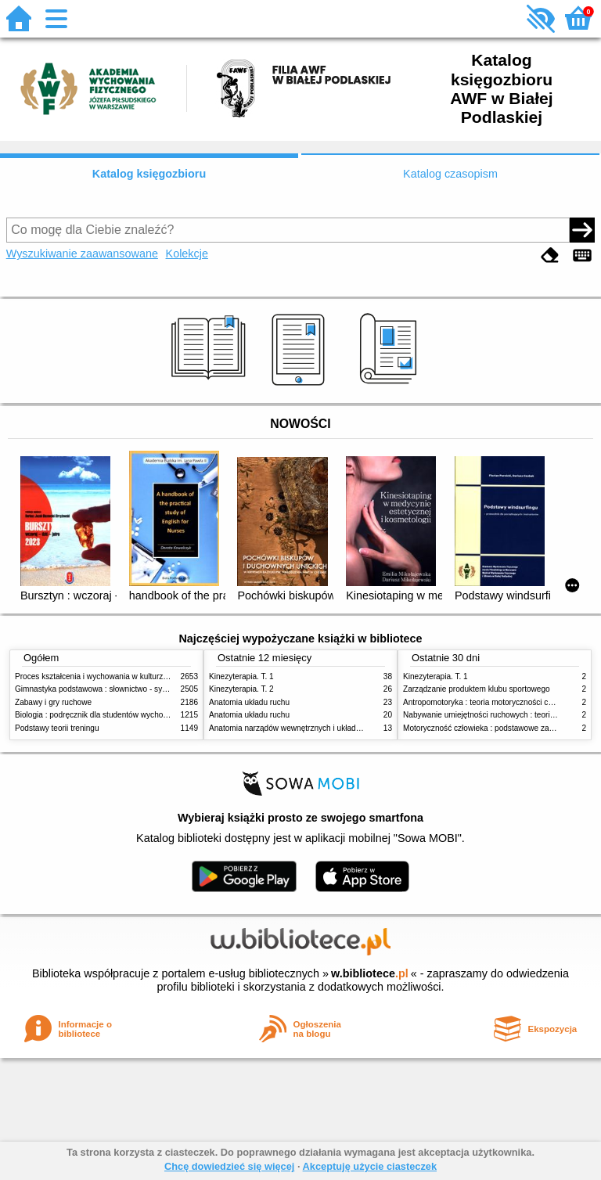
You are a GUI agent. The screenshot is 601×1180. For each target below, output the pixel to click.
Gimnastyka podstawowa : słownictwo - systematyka (106, 689)
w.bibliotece (369, 973)
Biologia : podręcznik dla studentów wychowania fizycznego (119, 715)
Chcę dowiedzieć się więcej (229, 1166)
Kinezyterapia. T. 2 (241, 689)
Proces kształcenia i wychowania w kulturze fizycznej (107, 676)
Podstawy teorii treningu (57, 728)
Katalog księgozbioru (149, 173)
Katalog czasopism (450, 173)
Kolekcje (187, 253)
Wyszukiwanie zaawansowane (82, 253)
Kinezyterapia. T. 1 (241, 676)
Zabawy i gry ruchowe (53, 702)
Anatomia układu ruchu (249, 702)
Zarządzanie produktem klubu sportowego (476, 689)
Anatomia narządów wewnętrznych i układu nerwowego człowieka (324, 728)
